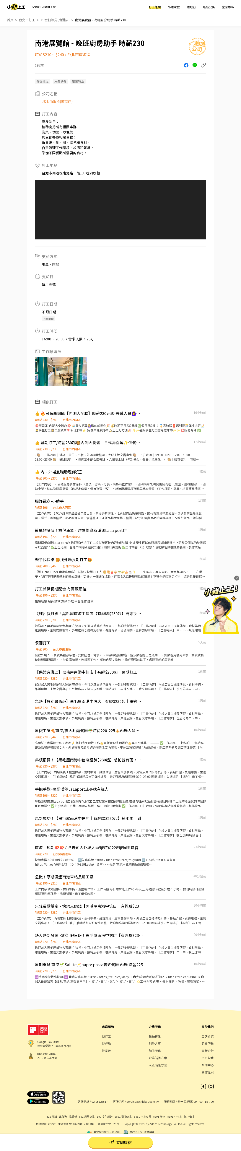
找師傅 (73, 1116)
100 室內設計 (104, 1116)
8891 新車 (159, 1116)
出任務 (63, 1116)
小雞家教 (174, 7)
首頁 (10, 20)
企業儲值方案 (158, 1058)
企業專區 (228, 7)
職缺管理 (155, 1036)
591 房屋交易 (87, 1116)
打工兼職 (155, 7)
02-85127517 (99, 1101)
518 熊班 (52, 1116)
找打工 (106, 1036)
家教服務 (208, 1043)
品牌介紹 (208, 1036)
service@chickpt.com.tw (143, 1101)
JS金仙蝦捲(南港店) (55, 20)
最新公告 (209, 7)
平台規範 (208, 1058)
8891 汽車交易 (142, 1116)
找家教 (106, 1051)
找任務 (106, 1043)
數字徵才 (189, 1116)
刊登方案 (155, 1043)
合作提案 (208, 1072)
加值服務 (155, 1051)
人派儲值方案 (158, 1065)
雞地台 (191, 7)
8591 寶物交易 (123, 1116)
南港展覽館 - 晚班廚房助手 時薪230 (100, 20)
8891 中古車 (174, 1116)
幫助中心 (208, 1065)
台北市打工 (27, 20)
